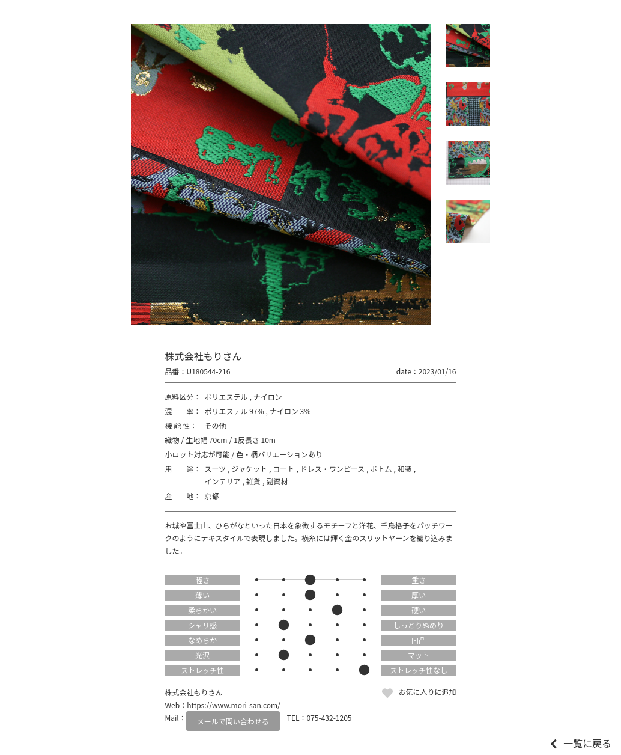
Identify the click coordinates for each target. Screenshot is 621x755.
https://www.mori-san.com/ (233, 705)
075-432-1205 (329, 717)
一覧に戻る (587, 743)
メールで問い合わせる (233, 721)
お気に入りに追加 (427, 691)
